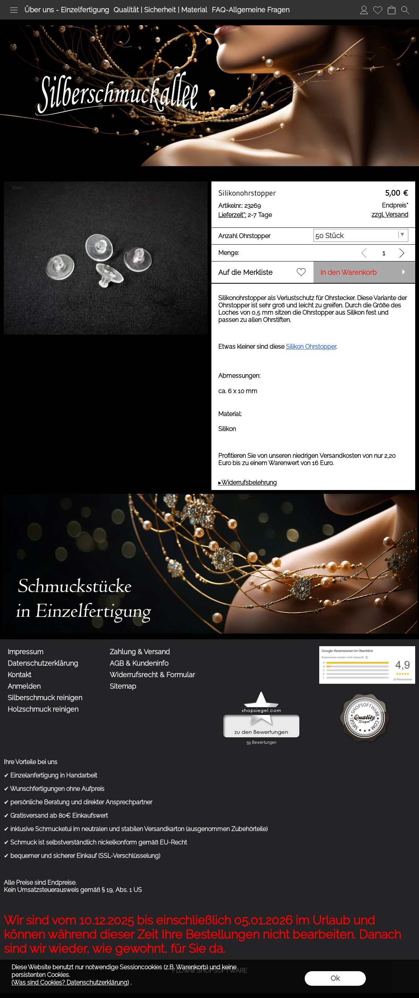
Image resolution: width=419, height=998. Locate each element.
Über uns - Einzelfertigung (66, 10)
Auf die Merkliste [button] (245, 272)
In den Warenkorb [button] (348, 272)
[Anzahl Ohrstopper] (361, 235)
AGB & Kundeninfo (139, 663)
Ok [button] (335, 978)
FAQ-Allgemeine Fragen (250, 10)
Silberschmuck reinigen (45, 698)
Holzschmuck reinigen (43, 709)
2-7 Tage (245, 215)
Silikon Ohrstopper (311, 346)
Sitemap (123, 686)
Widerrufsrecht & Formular (152, 675)
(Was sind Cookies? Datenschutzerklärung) (70, 982)
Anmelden (364, 10)
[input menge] (383, 253)
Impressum (25, 652)
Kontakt (19, 675)
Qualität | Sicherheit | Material (160, 10)
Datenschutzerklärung (43, 663)
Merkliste (378, 10)
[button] (14, 10)
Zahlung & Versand (140, 652)
